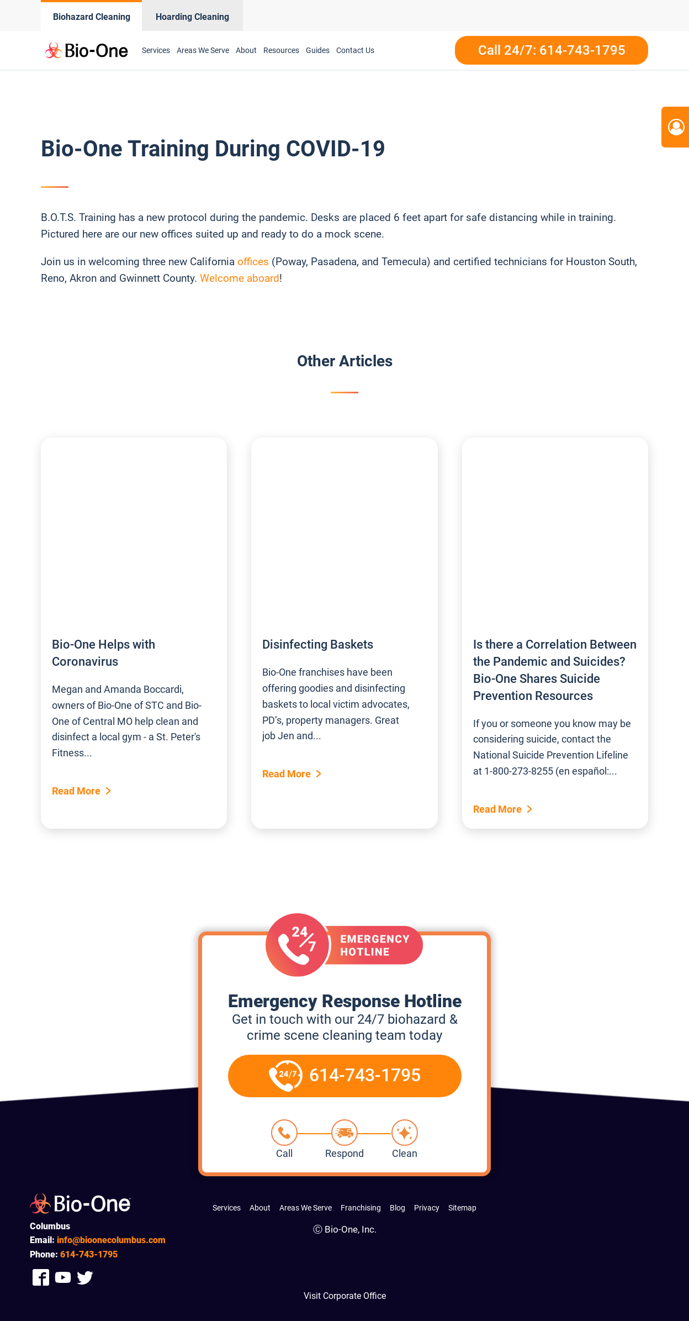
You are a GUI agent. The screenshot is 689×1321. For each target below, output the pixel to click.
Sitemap (462, 1207)
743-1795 (89, 1254)
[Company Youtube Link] (63, 1277)
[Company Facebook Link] (41, 1277)
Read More (76, 791)
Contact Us (355, 50)
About (246, 50)
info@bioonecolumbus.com (111, 1240)
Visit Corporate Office (345, 1296)
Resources (281, 50)
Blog (397, 1207)
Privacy (426, 1207)
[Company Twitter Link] (85, 1277)
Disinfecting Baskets (317, 644)
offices (253, 261)
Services (156, 50)
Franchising (361, 1207)
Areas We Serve (203, 50)
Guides (318, 50)
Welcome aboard (239, 278)
